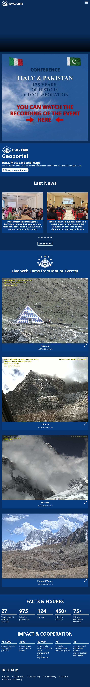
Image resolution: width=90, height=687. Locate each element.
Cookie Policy (33, 676)
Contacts (63, 676)
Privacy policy (18, 676)
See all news (45, 243)
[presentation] (3, 216)
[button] (38, 237)
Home (5, 676)
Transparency (49, 676)
